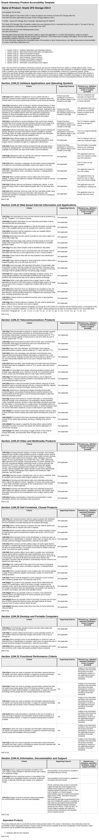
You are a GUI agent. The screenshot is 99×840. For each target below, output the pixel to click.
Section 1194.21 (12, 50)
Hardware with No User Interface (17, 833)
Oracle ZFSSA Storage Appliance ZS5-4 (40, 18)
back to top (5, 199)
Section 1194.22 (12, 52)
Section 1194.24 (12, 55)
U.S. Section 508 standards (65, 35)
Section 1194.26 (12, 59)
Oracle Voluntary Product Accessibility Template (28, 2)
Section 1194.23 (12, 54)
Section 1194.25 (12, 57)
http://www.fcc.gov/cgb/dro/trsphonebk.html (62, 803)
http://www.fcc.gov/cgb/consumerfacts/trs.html (63, 799)
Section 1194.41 (12, 63)
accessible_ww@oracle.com (19, 42)
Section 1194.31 (12, 61)
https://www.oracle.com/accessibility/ (82, 40)
